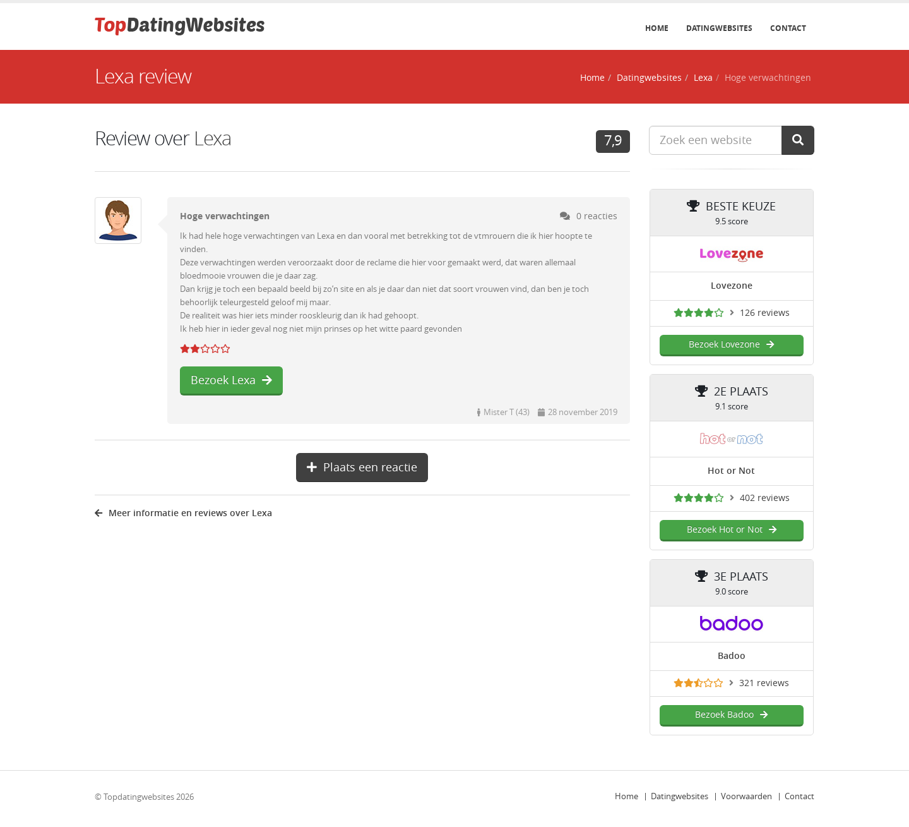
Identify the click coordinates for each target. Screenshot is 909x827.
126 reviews (765, 313)
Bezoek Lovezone (731, 344)
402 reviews (765, 498)
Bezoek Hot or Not (731, 529)
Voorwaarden (746, 796)
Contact (788, 28)
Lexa (703, 78)
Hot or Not (731, 471)
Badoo (732, 656)
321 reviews (764, 683)
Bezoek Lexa (231, 380)
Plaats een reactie (362, 467)
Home (656, 28)
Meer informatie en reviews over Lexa (183, 513)
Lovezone (731, 286)
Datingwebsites (719, 28)
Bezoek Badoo (731, 714)
